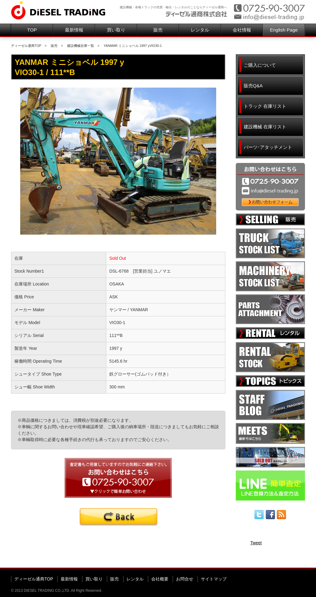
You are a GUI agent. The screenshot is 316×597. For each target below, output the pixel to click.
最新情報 (74, 29)
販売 (158, 29)
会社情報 (242, 29)
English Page (284, 29)
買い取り (116, 29)
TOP (32, 29)
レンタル (200, 29)
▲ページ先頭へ (293, 558)
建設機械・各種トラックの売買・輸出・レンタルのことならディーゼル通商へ (173, 7)
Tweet (255, 542)
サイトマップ (214, 578)
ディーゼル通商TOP (26, 45)
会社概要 (159, 578)
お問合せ (184, 578)
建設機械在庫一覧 (80, 45)
